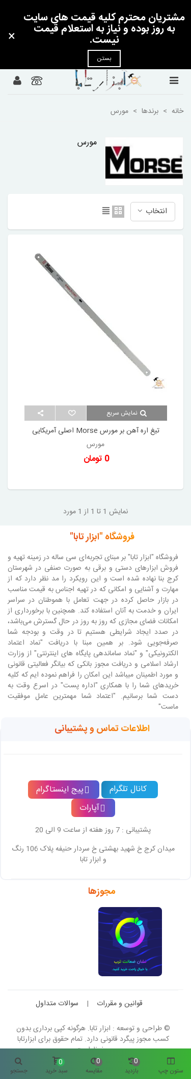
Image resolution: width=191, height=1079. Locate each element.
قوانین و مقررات (120, 1004)
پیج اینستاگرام (62, 790)
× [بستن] (11, 37)
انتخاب (151, 211)
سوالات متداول (57, 1004)
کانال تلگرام (128, 789)
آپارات (92, 808)
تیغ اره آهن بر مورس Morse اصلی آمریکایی (95, 431)
